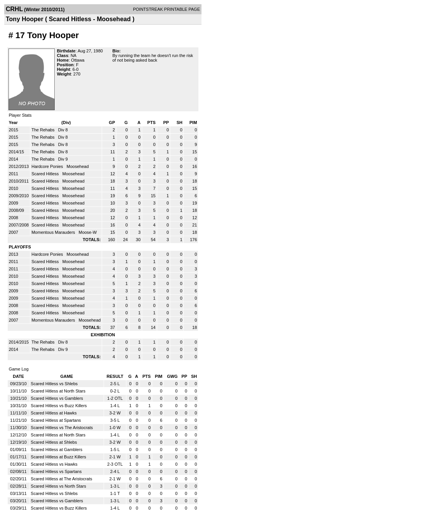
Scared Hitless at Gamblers (56, 449)
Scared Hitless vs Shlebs (54, 383)
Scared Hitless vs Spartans (56, 471)
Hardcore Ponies (48, 166)
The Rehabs (44, 129)
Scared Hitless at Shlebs (54, 442)
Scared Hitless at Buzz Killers (58, 457)
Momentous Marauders (54, 232)
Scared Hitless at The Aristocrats (61, 478)
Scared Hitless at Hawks (54, 413)
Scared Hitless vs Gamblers (57, 398)
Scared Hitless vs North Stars (58, 486)
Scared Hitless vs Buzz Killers (59, 405)
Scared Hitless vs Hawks (54, 464)
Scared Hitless (46, 173)
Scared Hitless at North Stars (58, 391)
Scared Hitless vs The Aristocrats (62, 427)
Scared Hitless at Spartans (56, 420)
